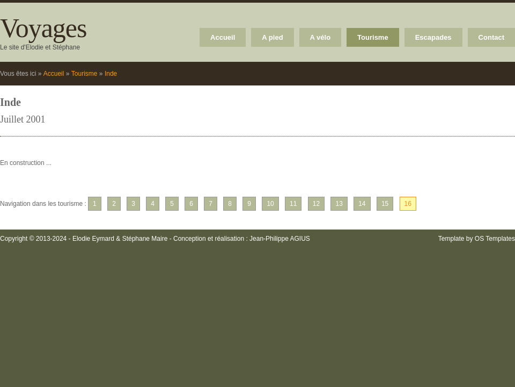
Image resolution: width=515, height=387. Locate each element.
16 (407, 203)
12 (316, 203)
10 (270, 203)
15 (384, 203)
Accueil (222, 37)
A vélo (320, 37)
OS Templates (495, 238)
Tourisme (372, 37)
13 (338, 203)
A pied (272, 37)
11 (293, 203)
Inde (111, 73)
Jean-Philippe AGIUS (279, 238)
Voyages (43, 28)
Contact (491, 37)
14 (361, 203)
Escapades (433, 37)
